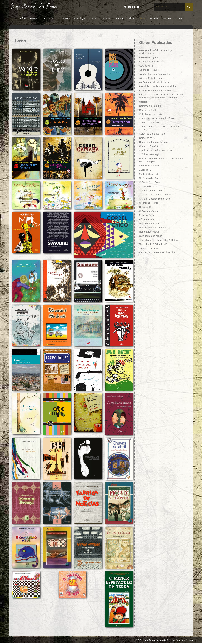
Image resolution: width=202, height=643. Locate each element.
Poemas (167, 18)
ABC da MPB (146, 65)
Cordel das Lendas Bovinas (154, 142)
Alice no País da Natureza (153, 78)
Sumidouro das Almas (151, 236)
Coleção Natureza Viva (151, 114)
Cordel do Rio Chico (150, 146)
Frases (119, 18)
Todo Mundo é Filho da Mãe (154, 244)
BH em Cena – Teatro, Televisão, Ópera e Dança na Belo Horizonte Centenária (160, 96)
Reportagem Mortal (149, 231)
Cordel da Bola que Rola (152, 133)
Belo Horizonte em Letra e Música (157, 90)
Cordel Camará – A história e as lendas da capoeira (160, 128)
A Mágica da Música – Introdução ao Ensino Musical (159, 52)
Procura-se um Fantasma (153, 227)
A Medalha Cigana (149, 57)
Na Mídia (154, 18)
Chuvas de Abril (147, 110)
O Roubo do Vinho (149, 211)
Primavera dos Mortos (151, 223)
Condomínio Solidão (150, 122)
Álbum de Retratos (149, 69)
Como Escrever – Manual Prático (157, 118)
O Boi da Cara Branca (151, 182)
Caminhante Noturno (150, 106)
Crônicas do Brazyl (149, 154)
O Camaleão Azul (148, 186)
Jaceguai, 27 (146, 169)
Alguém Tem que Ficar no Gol (155, 74)
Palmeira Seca (147, 215)
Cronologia (79, 18)
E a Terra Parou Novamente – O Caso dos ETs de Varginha (159, 160)
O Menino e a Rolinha (151, 190)
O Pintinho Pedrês (149, 202)
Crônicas (65, 18)
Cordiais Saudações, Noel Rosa (156, 150)
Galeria (130, 18)
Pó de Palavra (147, 219)
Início (23, 18)
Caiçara (143, 101)
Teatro (179, 18)
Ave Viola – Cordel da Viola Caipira (158, 86)
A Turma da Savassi (150, 61)
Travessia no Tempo (150, 248)
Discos (92, 18)
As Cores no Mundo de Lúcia (155, 82)
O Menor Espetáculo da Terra (155, 198)
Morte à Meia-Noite (149, 174)
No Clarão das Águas (150, 178)
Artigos (33, 18)
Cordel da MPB (147, 138)
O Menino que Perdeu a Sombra (156, 194)
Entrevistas (106, 18)
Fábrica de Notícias (149, 165)
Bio (43, 18)
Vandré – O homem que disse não (157, 252)
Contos (52, 18)
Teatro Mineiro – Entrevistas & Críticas (160, 240)
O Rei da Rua (146, 207)
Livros (142, 18)
